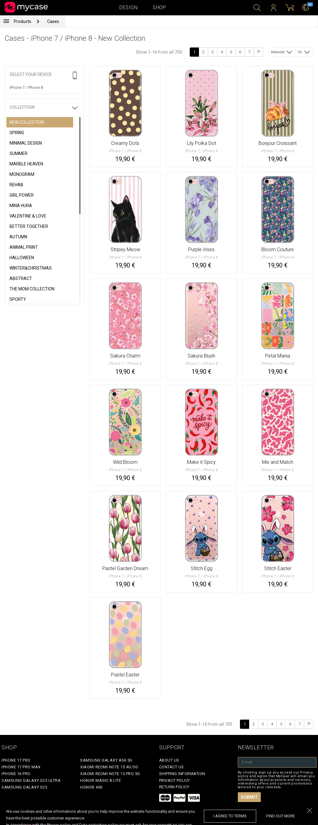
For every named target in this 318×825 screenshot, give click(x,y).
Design (128, 7)
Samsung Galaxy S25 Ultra (31, 780)
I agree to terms (230, 816)
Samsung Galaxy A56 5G (106, 760)
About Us (169, 760)
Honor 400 (91, 787)
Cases (53, 21)
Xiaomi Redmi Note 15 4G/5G (109, 767)
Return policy (174, 787)
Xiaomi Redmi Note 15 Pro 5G (110, 773)
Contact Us (171, 767)
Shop (159, 7)
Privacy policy (174, 780)
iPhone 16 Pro (16, 773)
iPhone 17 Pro (16, 760)
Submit (249, 797)
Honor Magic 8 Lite (100, 780)
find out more (280, 816)
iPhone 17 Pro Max (21, 767)
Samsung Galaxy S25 (24, 787)
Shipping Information (182, 773)
